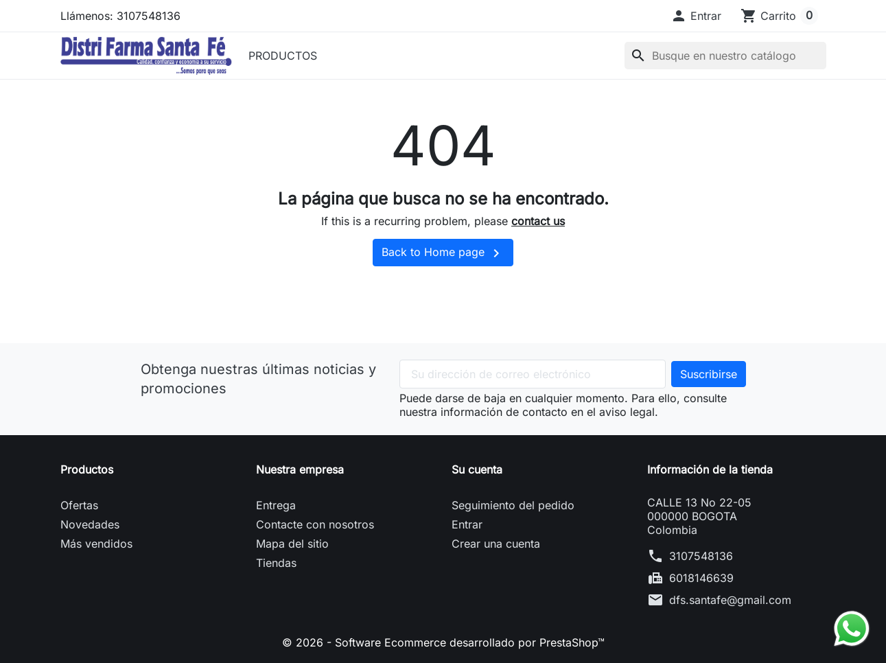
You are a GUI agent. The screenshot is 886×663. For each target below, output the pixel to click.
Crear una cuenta (496, 543)
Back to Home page (443, 253)
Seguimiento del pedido (513, 505)
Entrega (276, 505)
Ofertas (79, 505)
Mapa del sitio (292, 543)
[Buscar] (725, 55)
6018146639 (701, 578)
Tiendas (276, 563)
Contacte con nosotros (315, 524)
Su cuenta (477, 469)
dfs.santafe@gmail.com (730, 600)
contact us (538, 221)
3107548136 (701, 556)
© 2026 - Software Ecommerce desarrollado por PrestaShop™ (443, 642)
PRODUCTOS (282, 55)
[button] (696, 15)
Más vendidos (96, 543)
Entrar (467, 524)
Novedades (89, 524)
